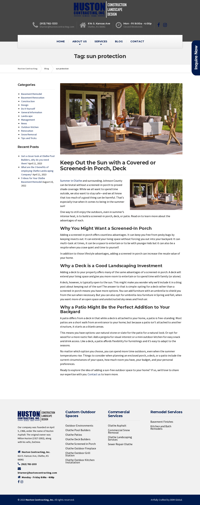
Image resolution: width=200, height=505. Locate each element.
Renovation (27, 130)
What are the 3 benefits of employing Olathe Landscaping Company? (37, 171)
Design (24, 105)
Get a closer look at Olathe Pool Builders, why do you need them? (38, 159)
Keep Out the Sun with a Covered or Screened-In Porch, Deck (108, 165)
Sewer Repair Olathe (120, 444)
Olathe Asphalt (117, 425)
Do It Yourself (28, 108)
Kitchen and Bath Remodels (160, 427)
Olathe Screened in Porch (80, 443)
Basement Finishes (161, 421)
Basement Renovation (32, 97)
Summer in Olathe (71, 180)
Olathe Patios (73, 434)
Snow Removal (29, 134)
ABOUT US (79, 41)
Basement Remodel (31, 93)
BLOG (119, 41)
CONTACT (137, 41)
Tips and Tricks (29, 138)
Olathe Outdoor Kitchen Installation (79, 461)
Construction (28, 101)
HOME (61, 41)
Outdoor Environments (79, 425)
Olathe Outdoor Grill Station (77, 454)
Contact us (94, 374)
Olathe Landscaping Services (120, 438)
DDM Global (176, 499)
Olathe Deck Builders (77, 439)
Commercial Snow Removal (119, 431)
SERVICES (100, 41)
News (24, 123)
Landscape (27, 116)
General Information (31, 112)
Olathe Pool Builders (77, 430)
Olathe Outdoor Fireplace (80, 448)
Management (28, 119)
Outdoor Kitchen (30, 127)
